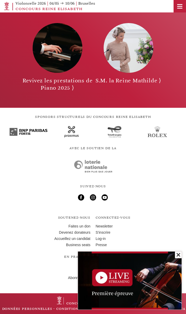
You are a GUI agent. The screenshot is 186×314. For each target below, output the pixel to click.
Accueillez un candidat (72, 239)
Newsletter (104, 226)
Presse (101, 245)
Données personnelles (27, 308)
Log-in (101, 239)
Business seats (78, 245)
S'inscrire (103, 232)
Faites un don (79, 226)
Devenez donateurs (74, 232)
